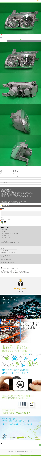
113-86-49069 (11, 451)
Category (0, 0)
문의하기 (29, 451)
